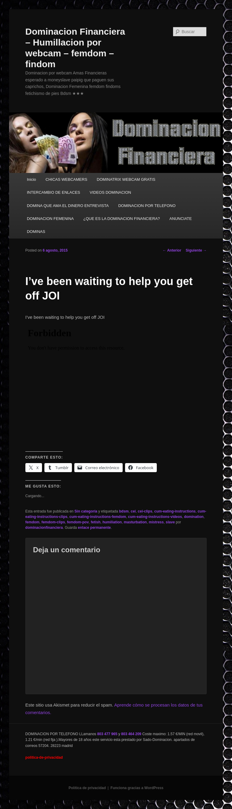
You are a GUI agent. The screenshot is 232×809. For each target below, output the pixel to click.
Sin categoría (86, 511)
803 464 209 (131, 734)
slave (170, 522)
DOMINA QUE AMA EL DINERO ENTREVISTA (68, 205)
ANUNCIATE (180, 218)
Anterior (172, 250)
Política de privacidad (87, 788)
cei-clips (145, 511)
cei (133, 511)
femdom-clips (53, 522)
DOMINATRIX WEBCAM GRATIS (126, 179)
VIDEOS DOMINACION (110, 192)
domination (194, 517)
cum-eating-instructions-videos (155, 517)
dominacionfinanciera (44, 527)
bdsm (124, 511)
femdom (32, 522)
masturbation (135, 522)
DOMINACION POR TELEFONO (147, 205)
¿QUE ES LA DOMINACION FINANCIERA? (121, 218)
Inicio (31, 179)
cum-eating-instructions (175, 511)
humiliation (112, 522)
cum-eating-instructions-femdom (97, 517)
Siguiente (196, 250)
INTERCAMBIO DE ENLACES (53, 192)
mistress (156, 522)
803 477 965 (107, 734)
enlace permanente (94, 527)
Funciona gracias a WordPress (137, 788)
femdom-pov (78, 522)
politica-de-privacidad (44, 757)
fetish (96, 522)
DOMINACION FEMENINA (50, 218)
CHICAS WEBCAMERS (66, 179)
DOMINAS (36, 231)
